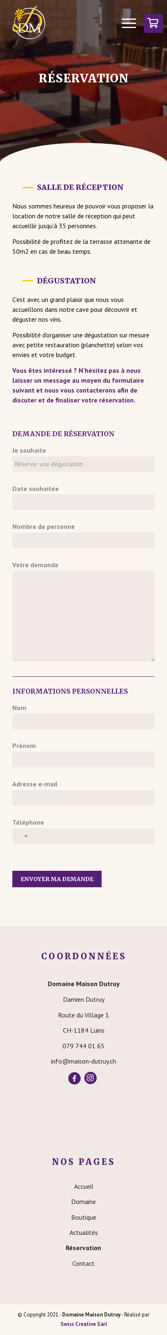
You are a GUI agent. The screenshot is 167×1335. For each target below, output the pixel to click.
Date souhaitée (35, 488)
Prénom (24, 745)
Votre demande (35, 565)
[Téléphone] (83, 836)
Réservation (83, 1248)
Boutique (83, 1217)
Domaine (83, 1201)
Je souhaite (29, 450)
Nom (19, 708)
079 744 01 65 (83, 1046)
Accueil (83, 1186)
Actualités (84, 1232)
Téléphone (28, 822)
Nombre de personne (43, 526)
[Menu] (125, 22)
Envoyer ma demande (57, 879)
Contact (83, 1263)
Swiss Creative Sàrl (83, 1324)
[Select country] (21, 836)
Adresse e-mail (35, 784)
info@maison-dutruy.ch (83, 1061)
